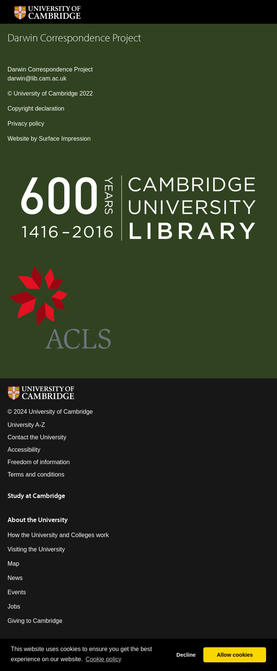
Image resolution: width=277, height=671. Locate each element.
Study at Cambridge (36, 495)
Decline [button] (185, 655)
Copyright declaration (36, 108)
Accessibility (24, 449)
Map (13, 563)
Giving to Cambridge (35, 621)
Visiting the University (36, 549)
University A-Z (26, 425)
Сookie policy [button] (103, 659)
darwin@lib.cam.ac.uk (37, 78)
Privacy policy (26, 123)
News (15, 578)
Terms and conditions (36, 474)
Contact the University (37, 437)
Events (17, 592)
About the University (38, 519)
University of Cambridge (46, 93)
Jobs (14, 606)
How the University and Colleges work (58, 535)
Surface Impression (65, 138)
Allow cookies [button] (235, 655)
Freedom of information (39, 462)
